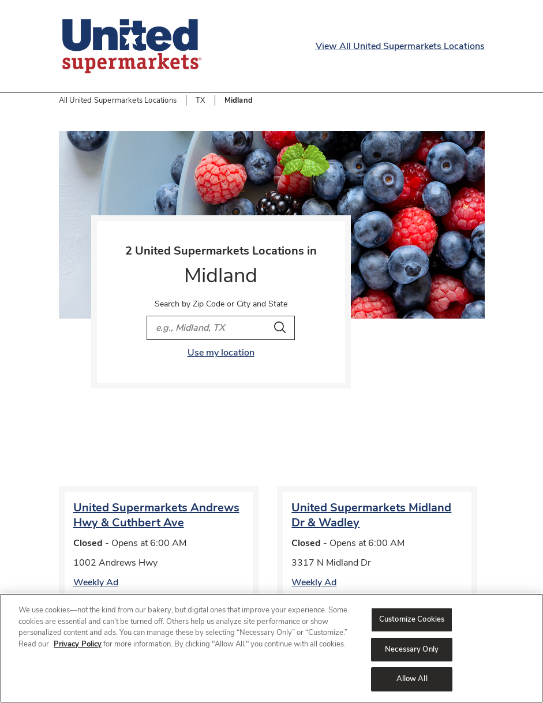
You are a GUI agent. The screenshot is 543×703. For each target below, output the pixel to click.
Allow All (412, 679)
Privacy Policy (78, 644)
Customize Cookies (411, 619)
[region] (271, 648)
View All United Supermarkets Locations (400, 46)
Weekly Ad (95, 582)
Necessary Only (412, 649)
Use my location (221, 352)
